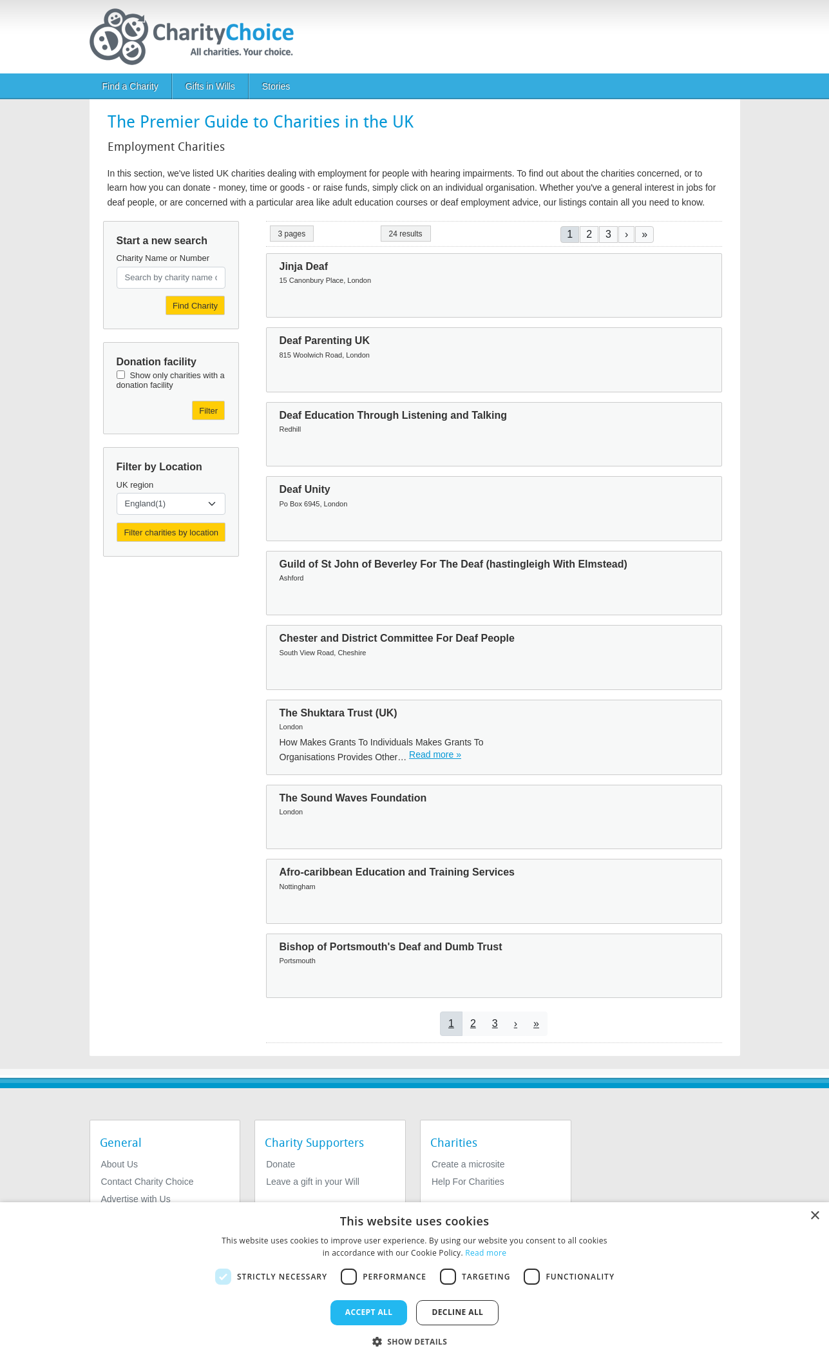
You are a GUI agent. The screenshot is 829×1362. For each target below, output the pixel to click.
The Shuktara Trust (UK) (338, 712)
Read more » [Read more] (435, 754)
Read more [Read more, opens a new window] (485, 1252)
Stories (276, 86)
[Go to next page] (626, 234)
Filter (208, 411)
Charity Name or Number (163, 258)
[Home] (197, 36)
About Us (119, 1164)
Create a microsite (468, 1164)
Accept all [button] (369, 1312)
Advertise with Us (136, 1199)
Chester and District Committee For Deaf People (397, 638)
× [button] (814, 1216)
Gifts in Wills (210, 86)
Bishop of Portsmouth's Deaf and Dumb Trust (391, 946)
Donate (280, 1164)
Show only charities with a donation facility (171, 380)
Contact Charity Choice (147, 1181)
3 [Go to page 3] (608, 234)
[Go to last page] (644, 234)
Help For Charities (468, 1181)
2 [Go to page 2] (589, 234)
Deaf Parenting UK (325, 340)
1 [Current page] (570, 234)
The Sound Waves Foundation (353, 797)
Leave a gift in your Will (312, 1181)
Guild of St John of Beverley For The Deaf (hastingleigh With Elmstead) (453, 564)
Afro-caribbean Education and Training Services (397, 872)
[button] (415, 1341)
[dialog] (414, 1282)
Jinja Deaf (304, 266)
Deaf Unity (305, 489)
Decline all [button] (457, 1312)
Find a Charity (130, 86)
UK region (135, 485)
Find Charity (195, 306)
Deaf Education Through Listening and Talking (393, 415)
